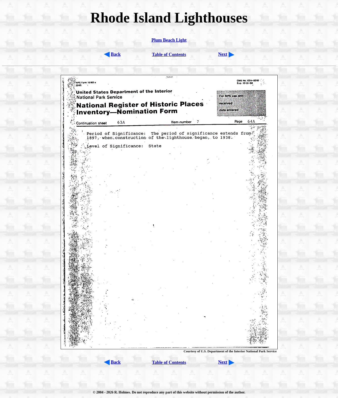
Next (222, 54)
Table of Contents (169, 54)
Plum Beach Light (168, 40)
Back (116, 54)
